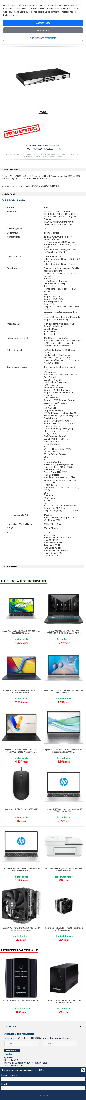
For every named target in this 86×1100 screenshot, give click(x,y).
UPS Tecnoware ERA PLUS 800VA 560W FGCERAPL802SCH (64, 1001)
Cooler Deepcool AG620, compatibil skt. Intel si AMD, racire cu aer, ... (64, 929)
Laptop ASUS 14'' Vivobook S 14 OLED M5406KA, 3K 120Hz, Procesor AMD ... (21, 751)
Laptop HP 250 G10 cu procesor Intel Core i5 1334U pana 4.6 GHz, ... (64, 810)
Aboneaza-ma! (12, 1051)
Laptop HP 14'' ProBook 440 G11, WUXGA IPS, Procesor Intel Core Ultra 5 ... (63, 751)
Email (4, 1084)
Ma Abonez (43, 1096)
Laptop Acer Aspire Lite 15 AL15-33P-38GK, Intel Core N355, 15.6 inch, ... (21, 632)
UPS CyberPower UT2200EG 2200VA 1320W (21, 1000)
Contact (8, 1054)
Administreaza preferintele (43, 38)
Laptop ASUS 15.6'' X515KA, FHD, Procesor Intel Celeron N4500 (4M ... (63, 691)
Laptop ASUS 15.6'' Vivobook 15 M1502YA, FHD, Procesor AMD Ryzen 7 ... (21, 691)
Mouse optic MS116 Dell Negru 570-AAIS (21, 809)
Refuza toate (43, 30)
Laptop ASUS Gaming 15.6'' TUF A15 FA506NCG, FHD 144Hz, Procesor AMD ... (64, 632)
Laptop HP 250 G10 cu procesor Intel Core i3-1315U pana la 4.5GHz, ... (21, 869)
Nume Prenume (9, 1074)
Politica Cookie (10, 15)
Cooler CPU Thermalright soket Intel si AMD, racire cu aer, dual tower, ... (21, 929)
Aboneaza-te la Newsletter (19, 1033)
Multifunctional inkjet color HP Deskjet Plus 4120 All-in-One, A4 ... (63, 869)
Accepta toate (43, 23)
